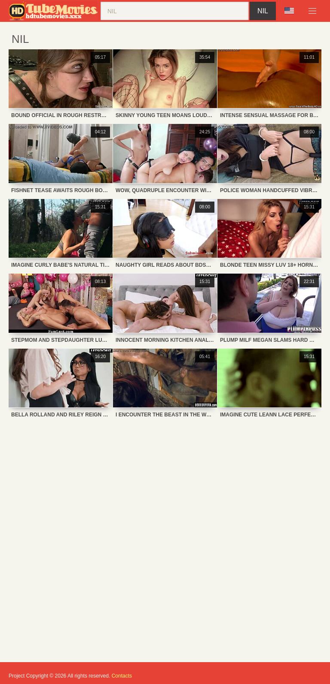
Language (289, 10)
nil (262, 11)
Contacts (122, 676)
